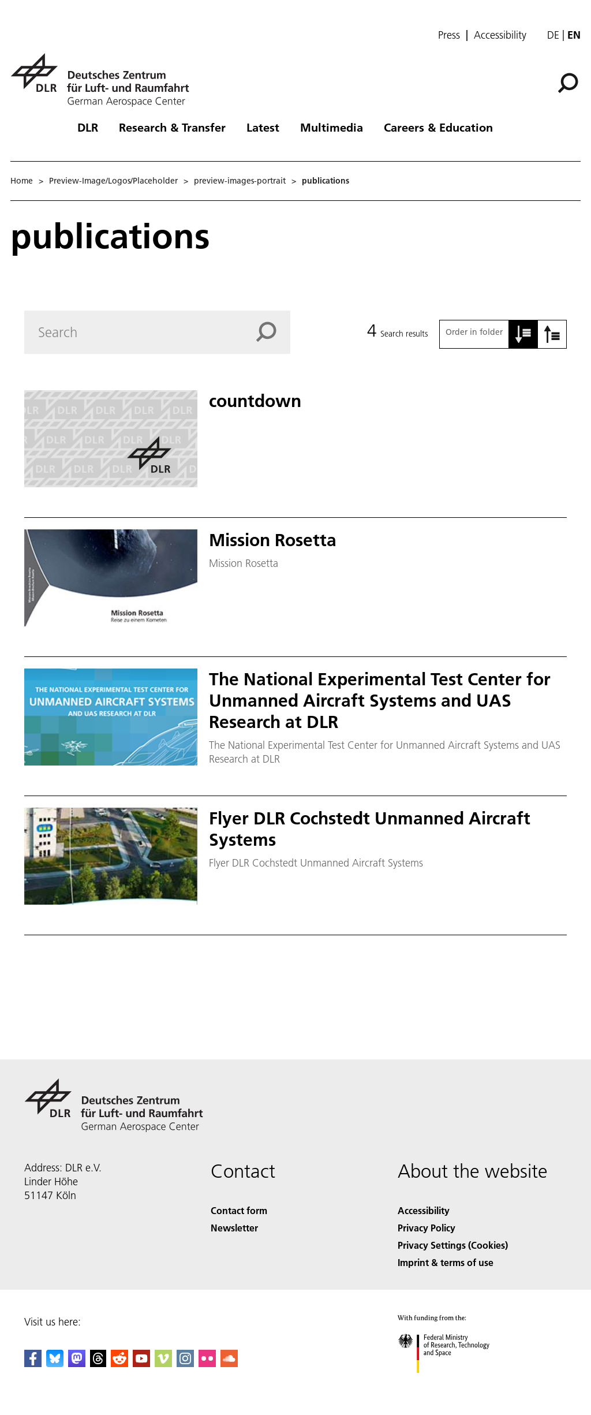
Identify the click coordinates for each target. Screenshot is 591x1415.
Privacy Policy (426, 1228)
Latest (262, 127)
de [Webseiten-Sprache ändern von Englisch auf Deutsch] (553, 35)
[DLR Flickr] (207, 1363)
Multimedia (331, 127)
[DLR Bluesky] (54, 1363)
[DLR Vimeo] (163, 1363)
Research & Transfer (172, 127)
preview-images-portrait (240, 181)
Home (21, 181)
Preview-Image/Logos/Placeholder (113, 181)
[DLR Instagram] (185, 1363)
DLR (87, 127)
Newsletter (234, 1228)
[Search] (568, 83)
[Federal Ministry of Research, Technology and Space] (454, 1383)
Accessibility (500, 35)
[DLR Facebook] (33, 1363)
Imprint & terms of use (445, 1262)
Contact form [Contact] (239, 1210)
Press (449, 35)
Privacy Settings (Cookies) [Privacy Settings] (453, 1245)
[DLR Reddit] (119, 1363)
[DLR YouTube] (141, 1363)
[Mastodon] (76, 1363)
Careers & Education (438, 127)
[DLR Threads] (98, 1363)
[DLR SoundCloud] (229, 1363)
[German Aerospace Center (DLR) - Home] (104, 80)
